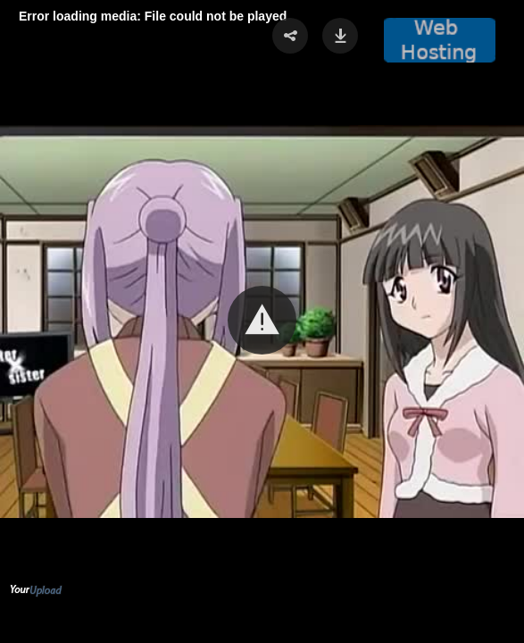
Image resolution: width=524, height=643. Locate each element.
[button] (262, 320)
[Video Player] (262, 321)
